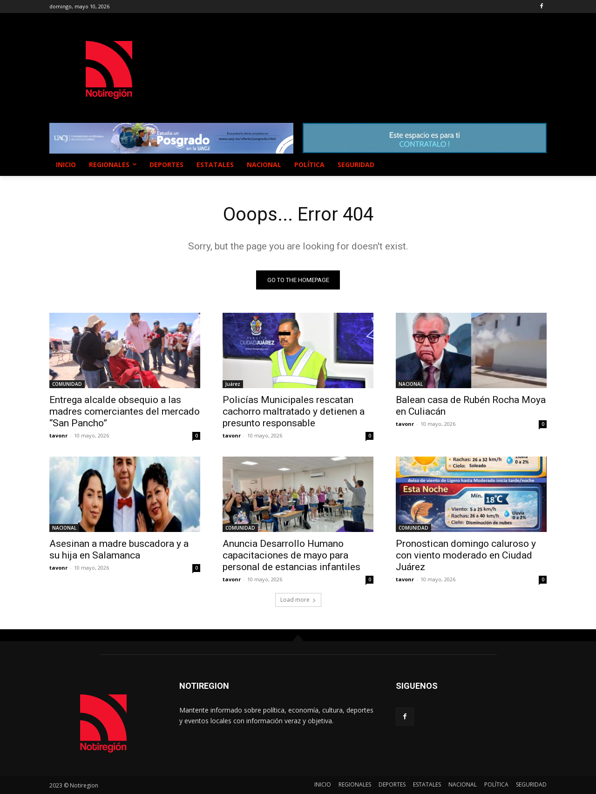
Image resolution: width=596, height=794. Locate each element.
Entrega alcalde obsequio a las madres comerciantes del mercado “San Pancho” (124, 411)
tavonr (58, 435)
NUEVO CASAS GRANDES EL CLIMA (308, 61)
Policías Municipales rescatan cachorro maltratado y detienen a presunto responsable (294, 411)
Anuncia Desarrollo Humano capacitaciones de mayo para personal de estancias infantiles (291, 555)
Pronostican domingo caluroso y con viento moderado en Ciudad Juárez (466, 555)
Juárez (232, 384)
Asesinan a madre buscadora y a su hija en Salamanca (119, 549)
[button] (535, 165)
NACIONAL (411, 384)
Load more (298, 600)
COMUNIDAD (67, 384)
